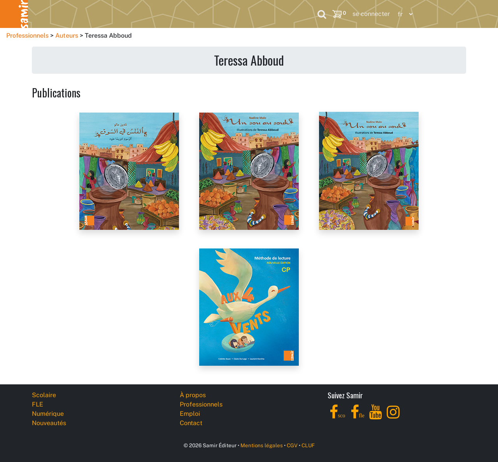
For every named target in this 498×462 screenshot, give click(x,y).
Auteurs (66, 35)
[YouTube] (376, 416)
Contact (191, 423)
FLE (89, 13)
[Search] (321, 14)
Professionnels (268, 13)
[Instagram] (393, 416)
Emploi (190, 413)
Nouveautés (201, 13)
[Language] (403, 14)
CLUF (308, 445)
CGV (292, 445)
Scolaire (43, 13)
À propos (193, 395)
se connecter (371, 13)
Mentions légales (261, 445)
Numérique (139, 13)
